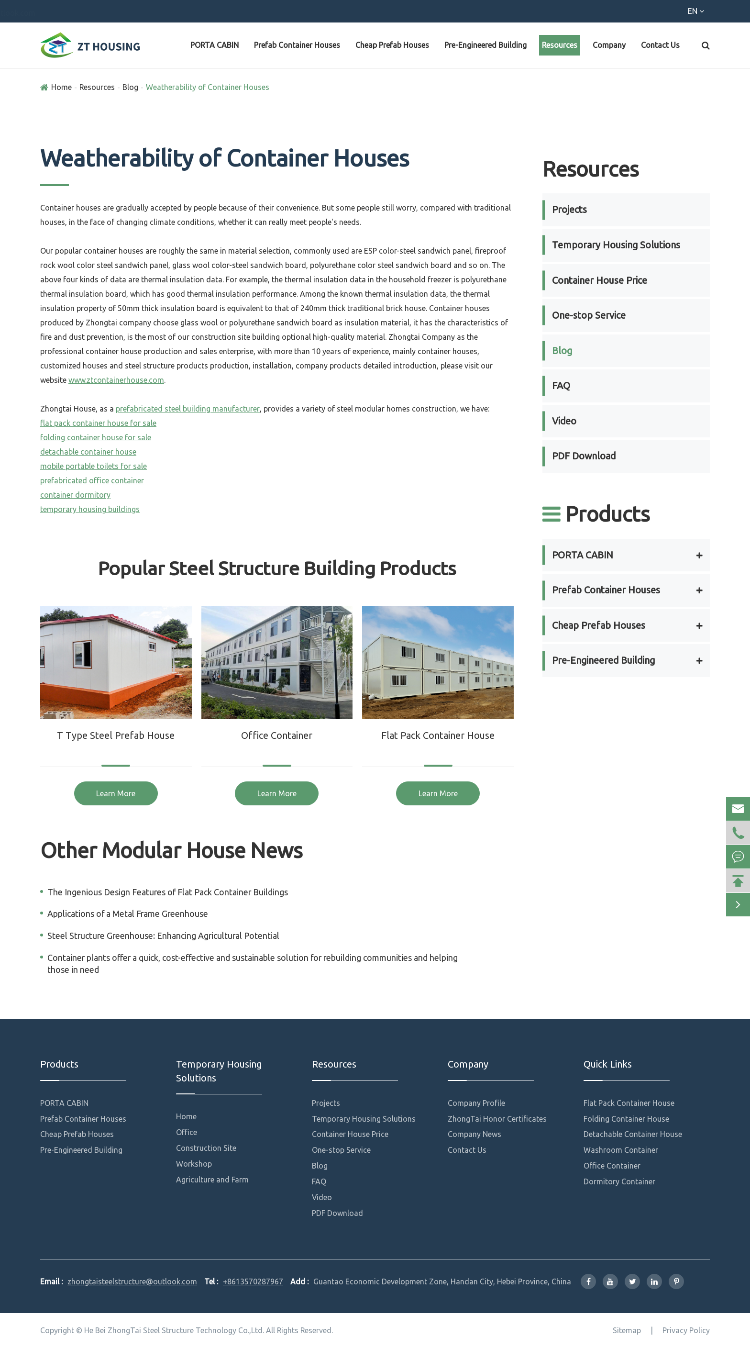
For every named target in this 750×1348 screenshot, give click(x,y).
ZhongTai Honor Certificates (497, 1118)
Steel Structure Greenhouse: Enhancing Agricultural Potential (163, 935)
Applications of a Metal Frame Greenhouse (127, 913)
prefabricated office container (92, 480)
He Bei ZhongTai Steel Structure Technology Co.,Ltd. (174, 1330)
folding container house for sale (95, 437)
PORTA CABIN (214, 45)
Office (186, 1132)
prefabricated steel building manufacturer (188, 408)
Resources (559, 45)
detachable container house (88, 451)
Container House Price (599, 280)
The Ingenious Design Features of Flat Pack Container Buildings (167, 892)
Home (61, 87)
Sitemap (627, 1330)
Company (609, 45)
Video (564, 420)
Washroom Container (621, 1150)
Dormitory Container (619, 1181)
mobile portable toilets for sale (93, 466)
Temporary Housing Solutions (616, 244)
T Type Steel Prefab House (116, 735)
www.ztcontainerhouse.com (116, 380)
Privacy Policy (686, 1330)
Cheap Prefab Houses (392, 45)
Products (596, 513)
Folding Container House (626, 1118)
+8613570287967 (79, 13)
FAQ (561, 385)
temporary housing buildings (90, 509)
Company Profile (476, 1103)
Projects (569, 209)
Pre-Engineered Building (485, 45)
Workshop (194, 1163)
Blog (130, 87)
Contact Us (660, 45)
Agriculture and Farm (212, 1179)
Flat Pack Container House (438, 735)
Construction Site (206, 1148)
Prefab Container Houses (297, 45)
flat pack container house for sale (98, 423)
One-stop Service (589, 315)
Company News (474, 1134)
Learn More (115, 793)
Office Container (276, 735)
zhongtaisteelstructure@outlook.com (205, 13)
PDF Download (584, 455)
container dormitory (75, 494)
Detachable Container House (633, 1134)
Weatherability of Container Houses (207, 87)
